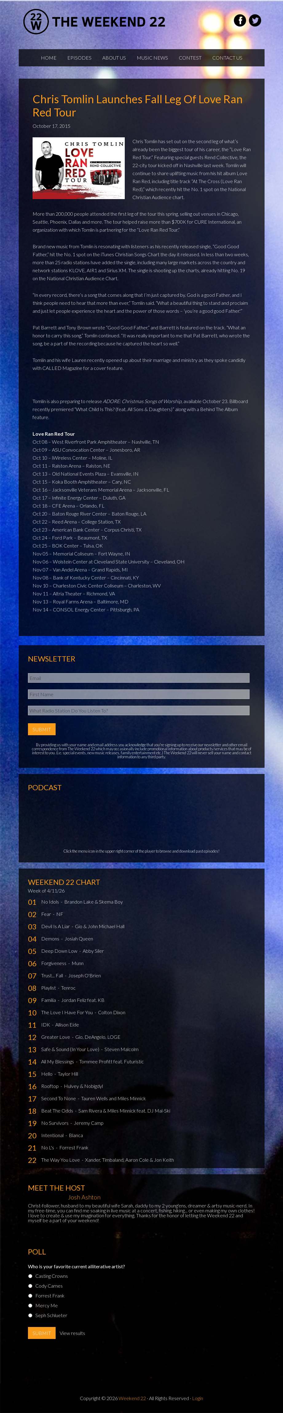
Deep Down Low (59, 951)
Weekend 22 (132, 1398)
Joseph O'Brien (84, 975)
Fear (46, 914)
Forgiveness (54, 963)
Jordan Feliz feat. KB (82, 1000)
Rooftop (50, 1086)
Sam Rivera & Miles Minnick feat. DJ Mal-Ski (124, 1110)
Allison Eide (67, 1024)
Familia (49, 1000)
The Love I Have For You (67, 1012)
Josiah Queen (79, 938)
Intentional (53, 1135)
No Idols (50, 902)
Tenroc (68, 988)
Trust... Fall (52, 975)
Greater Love (56, 1037)
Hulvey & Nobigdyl (83, 1086)
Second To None (59, 1098)
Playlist (49, 988)
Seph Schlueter (51, 1315)
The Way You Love (61, 1160)
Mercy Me (46, 1305)
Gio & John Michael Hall (99, 926)
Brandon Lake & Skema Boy (93, 902)
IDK (46, 1024)
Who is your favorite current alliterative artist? (76, 1266)
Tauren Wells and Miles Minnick (113, 1098)
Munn (78, 963)
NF (59, 914)
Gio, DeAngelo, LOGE (97, 1037)
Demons (50, 938)
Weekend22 (95, 21)
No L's (48, 1147)
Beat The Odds (57, 1110)
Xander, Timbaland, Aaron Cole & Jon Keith (129, 1160)
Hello (47, 1074)
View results (72, 1333)
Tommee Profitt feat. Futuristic (111, 1061)
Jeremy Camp (89, 1123)
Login (197, 1398)
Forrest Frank (73, 1147)
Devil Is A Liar (56, 926)
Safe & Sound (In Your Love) (70, 1049)
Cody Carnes (49, 1286)
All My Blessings (58, 1061)
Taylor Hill (68, 1074)
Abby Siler (93, 951)
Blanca (76, 1135)
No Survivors (55, 1123)
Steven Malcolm (121, 1049)
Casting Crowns (51, 1276)
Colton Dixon (111, 1012)
